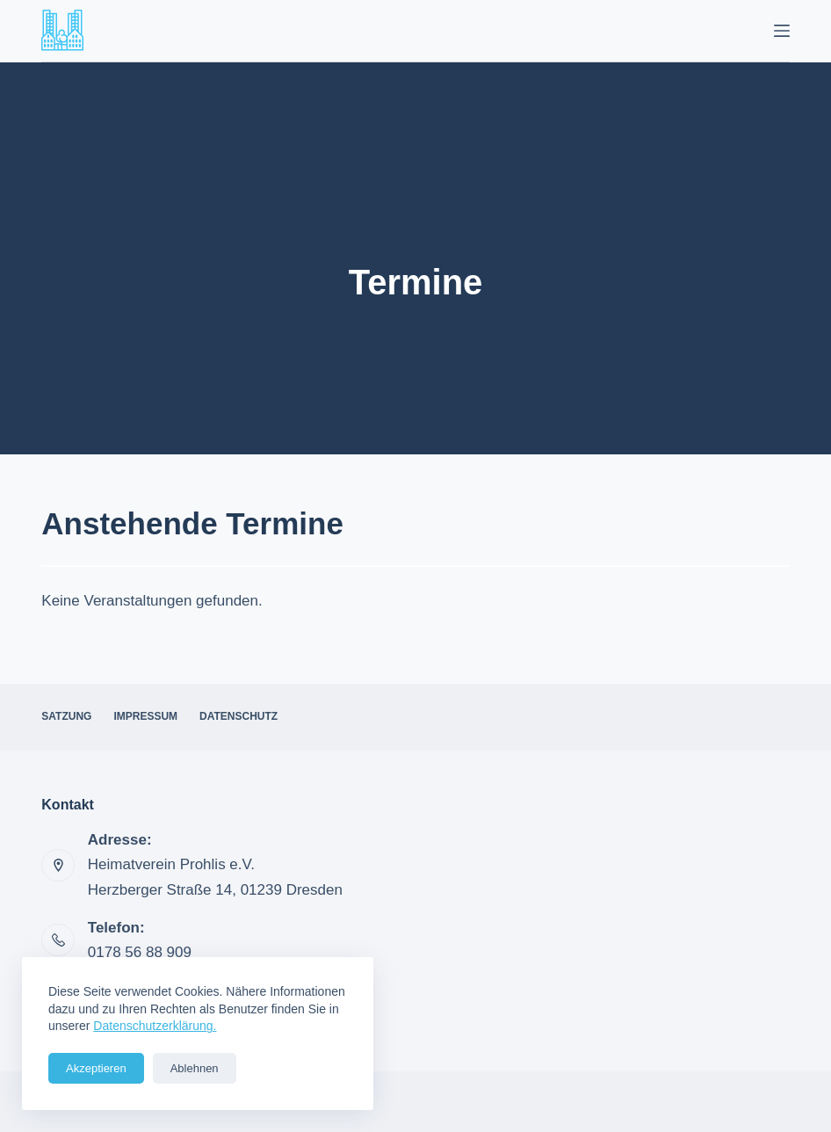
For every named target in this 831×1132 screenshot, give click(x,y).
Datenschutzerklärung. (154, 1026)
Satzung (66, 716)
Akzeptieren (96, 1068)
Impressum (145, 716)
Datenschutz (238, 716)
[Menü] (782, 31)
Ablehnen (194, 1068)
